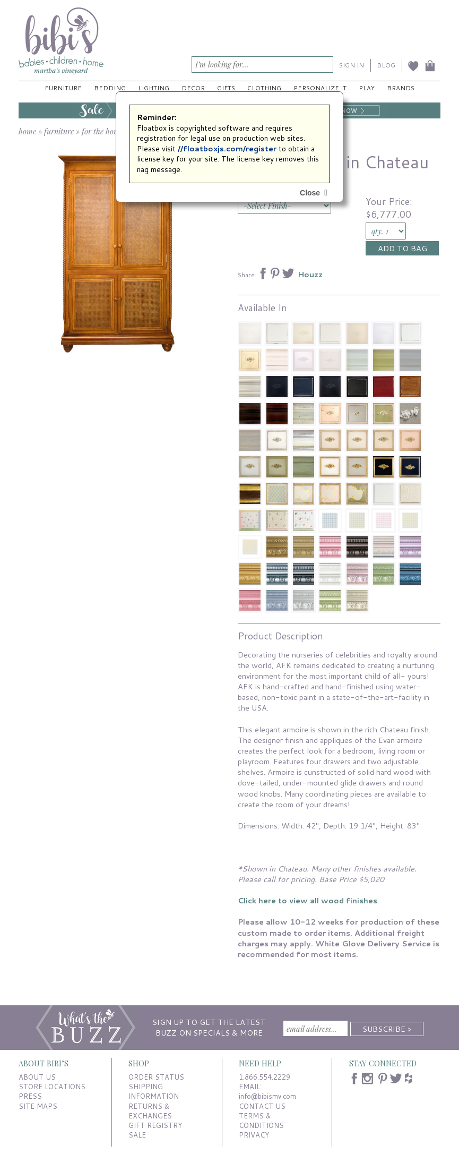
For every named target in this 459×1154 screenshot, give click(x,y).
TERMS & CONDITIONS (261, 1120)
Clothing (264, 87)
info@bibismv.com (267, 1096)
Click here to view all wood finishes (307, 900)
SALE (137, 1135)
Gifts (226, 87)
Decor (193, 87)
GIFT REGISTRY (155, 1125)
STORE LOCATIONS (52, 1086)
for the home (102, 131)
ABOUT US (37, 1077)
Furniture (63, 87)
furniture (59, 131)
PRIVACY (254, 1135)
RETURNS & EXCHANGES (150, 1111)
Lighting (153, 87)
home (27, 131)
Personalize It (320, 87)
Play (367, 87)
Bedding (110, 87)
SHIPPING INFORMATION (153, 1091)
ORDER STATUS (156, 1077)
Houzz (310, 274)
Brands (400, 87)
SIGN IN (351, 65)
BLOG (386, 65)
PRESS (30, 1096)
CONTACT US (262, 1106)
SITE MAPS (38, 1106)
